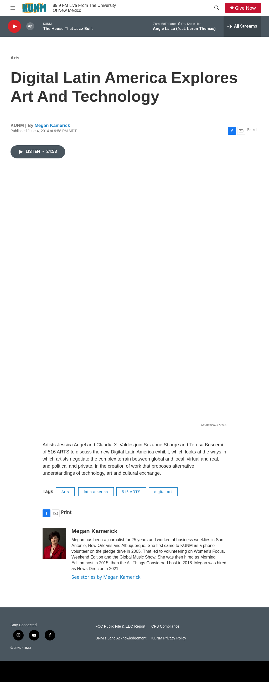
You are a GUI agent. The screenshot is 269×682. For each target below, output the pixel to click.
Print (251, 129)
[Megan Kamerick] (54, 543)
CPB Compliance (165, 626)
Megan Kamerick (52, 125)
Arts (15, 57)
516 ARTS (131, 492)
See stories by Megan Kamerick (106, 577)
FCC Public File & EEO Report (120, 626)
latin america (96, 492)
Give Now (245, 8)
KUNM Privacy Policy (168, 638)
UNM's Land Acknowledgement (120, 638)
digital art (163, 492)
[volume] (30, 26)
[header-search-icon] (217, 8)
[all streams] (242, 26)
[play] (14, 26)
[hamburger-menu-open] (13, 8)
